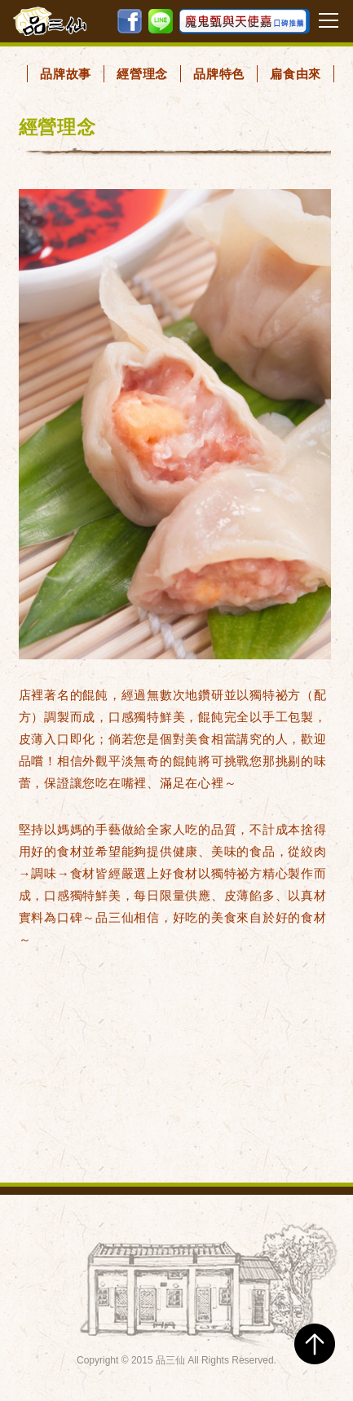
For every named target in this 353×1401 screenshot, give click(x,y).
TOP (314, 1344)
